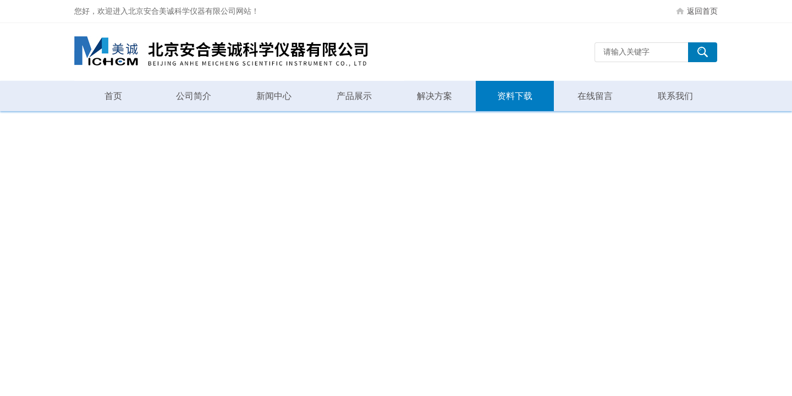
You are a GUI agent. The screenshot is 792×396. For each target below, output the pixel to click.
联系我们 (675, 96)
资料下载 (514, 96)
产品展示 (354, 96)
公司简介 (193, 96)
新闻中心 (274, 96)
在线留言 (595, 96)
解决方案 (434, 96)
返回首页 (702, 11)
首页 (113, 96)
